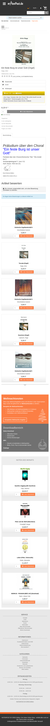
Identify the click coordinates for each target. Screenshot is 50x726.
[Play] (5, 93)
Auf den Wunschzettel (7, 126)
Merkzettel (25, 624)
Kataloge (6, 448)
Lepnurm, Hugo (23, 338)
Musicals (25, 664)
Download (25, 662)
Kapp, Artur (23, 266)
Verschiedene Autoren (23, 230)
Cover (5, 84)
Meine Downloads (25, 630)
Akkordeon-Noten (12, 434)
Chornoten (25, 659)
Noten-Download (8, 431)
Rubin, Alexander (25, 560)
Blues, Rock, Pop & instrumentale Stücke (19, 445)
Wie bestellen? (25, 647)
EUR (35, 8)
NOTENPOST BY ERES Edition (25, 701)
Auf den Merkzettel (6, 123)
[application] (23, 93)
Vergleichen (4, 118)
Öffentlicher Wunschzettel (25, 628)
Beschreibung (7, 135)
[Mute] (16, 93)
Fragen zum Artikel (6, 128)
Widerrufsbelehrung (25, 645)
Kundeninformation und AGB (25, 641)
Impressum (25, 640)
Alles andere (25, 669)
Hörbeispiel (23, 95)
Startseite (25, 657)
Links (25, 619)
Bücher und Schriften (25, 667)
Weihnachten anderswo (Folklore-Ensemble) (20, 411)
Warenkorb (25, 621)
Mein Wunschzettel (25, 626)
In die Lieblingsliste (6, 121)
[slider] (10, 93)
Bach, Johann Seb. (25, 596)
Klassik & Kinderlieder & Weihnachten (18, 443)
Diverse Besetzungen (13, 437)
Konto (25, 623)
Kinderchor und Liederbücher (25, 666)
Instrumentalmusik (25, 660)
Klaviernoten (10, 436)
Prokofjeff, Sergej (25, 524)
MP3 (4, 440)
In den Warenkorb (26, 111)
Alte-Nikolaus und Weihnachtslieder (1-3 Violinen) (21, 409)
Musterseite (7, 81)
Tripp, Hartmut (25, 488)
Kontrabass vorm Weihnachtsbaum (17, 413)
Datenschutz (25, 643)
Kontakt (25, 618)
